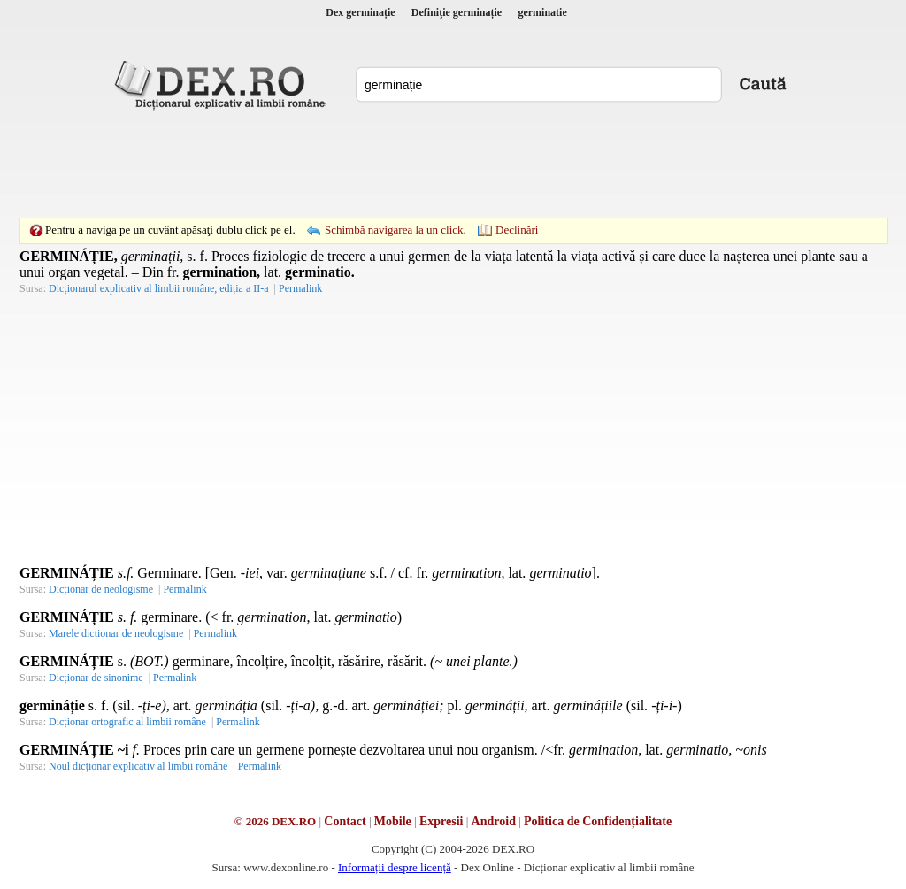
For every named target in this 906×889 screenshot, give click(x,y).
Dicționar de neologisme (101, 589)
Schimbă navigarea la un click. (395, 229)
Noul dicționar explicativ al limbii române (138, 766)
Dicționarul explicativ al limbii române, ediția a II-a (159, 288)
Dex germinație (360, 12)
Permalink (300, 288)
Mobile (392, 821)
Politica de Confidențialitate (598, 821)
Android (494, 821)
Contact (344, 821)
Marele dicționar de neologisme (116, 633)
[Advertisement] (453, 163)
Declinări (516, 229)
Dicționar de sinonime (96, 677)
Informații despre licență (394, 867)
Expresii (441, 821)
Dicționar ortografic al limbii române (127, 722)
